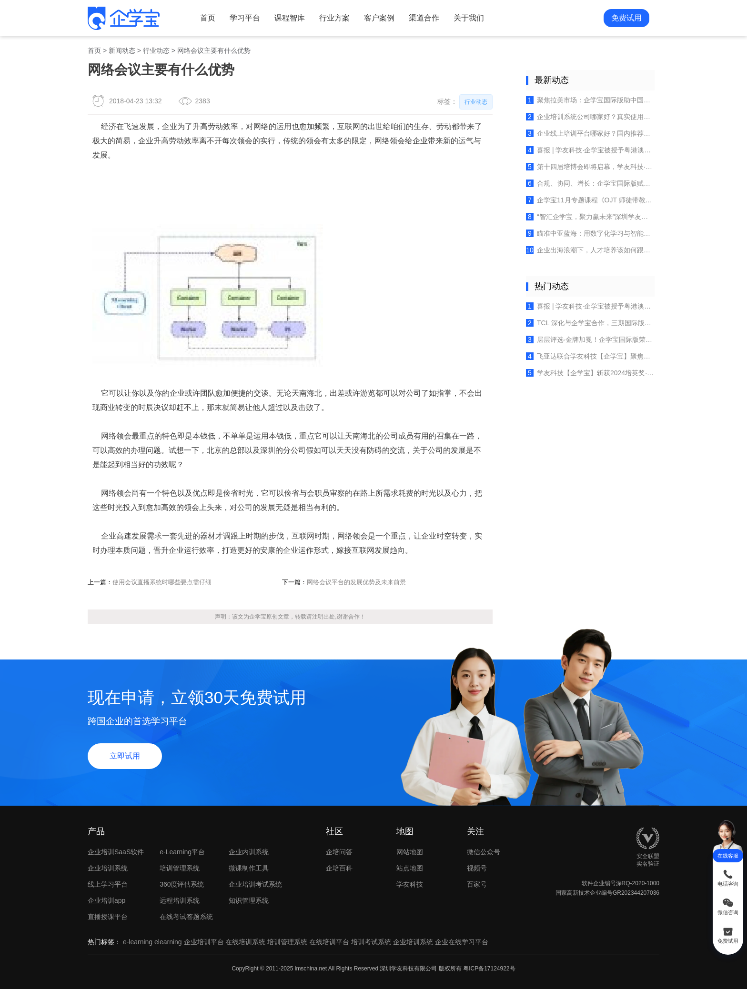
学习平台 (245, 18)
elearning (168, 942)
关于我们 (469, 18)
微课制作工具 (249, 868)
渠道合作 (424, 18)
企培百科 (339, 868)
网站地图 (409, 852)
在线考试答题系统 (186, 916)
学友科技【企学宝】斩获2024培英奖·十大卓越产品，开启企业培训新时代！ (590, 373)
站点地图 (409, 868)
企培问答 (339, 852)
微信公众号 (491, 852)
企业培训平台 (204, 942)
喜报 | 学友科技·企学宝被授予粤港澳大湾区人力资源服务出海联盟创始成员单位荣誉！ (590, 150)
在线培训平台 (329, 942)
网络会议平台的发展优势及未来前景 (356, 582)
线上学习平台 (108, 884)
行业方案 (334, 18)
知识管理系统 (249, 900)
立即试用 (125, 756)
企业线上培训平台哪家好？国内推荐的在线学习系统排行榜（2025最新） (590, 133)
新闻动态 (122, 50)
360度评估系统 (182, 884)
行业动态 (156, 50)
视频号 (491, 868)
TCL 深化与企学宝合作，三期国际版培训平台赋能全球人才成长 (590, 323)
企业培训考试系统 (255, 884)
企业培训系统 (108, 868)
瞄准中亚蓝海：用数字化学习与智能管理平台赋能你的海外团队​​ (590, 233)
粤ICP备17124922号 (489, 968)
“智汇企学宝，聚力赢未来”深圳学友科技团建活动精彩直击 (590, 216)
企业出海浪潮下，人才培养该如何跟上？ (590, 250)
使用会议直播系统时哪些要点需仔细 (162, 582)
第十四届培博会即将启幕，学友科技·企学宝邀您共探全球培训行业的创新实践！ (590, 166)
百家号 (491, 884)
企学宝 (257, 616)
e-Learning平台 (182, 852)
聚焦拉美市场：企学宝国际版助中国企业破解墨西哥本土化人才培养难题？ (590, 100)
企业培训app (106, 900)
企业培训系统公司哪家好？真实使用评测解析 (590, 116)
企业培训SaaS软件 (116, 852)
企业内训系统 (249, 852)
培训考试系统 (371, 942)
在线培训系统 (245, 942)
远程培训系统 (180, 900)
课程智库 (289, 18)
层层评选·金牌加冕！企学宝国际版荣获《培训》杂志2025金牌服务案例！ (590, 339)
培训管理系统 (180, 868)
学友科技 (409, 884)
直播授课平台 (108, 916)
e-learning (137, 942)
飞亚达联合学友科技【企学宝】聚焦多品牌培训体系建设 (590, 356)
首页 (207, 18)
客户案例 (379, 18)
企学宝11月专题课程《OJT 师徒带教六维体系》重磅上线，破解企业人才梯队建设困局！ (590, 200)
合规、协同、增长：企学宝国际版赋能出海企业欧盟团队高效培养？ (590, 183)
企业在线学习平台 (461, 942)
